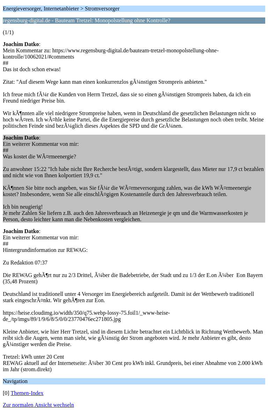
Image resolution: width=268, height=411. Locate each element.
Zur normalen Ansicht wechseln (38, 405)
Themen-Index (26, 393)
